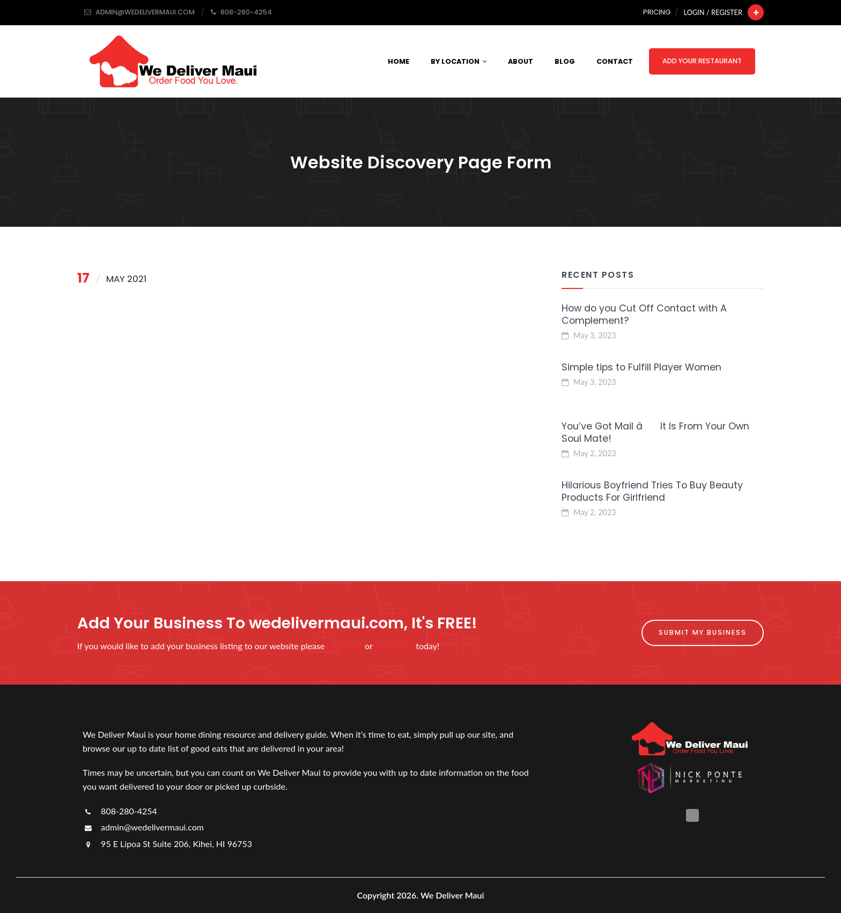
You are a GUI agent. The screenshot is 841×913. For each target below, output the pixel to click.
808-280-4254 (120, 811)
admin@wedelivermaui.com (143, 827)
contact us (394, 646)
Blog (565, 61)
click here (345, 646)
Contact (614, 61)
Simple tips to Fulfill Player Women (641, 367)
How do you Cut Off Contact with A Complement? (644, 314)
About (520, 61)
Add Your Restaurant (702, 60)
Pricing (656, 12)
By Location (458, 61)
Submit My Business (703, 632)
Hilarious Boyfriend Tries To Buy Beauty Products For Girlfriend (652, 491)
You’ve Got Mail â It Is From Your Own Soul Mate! (655, 432)
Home (398, 61)
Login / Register (713, 12)
